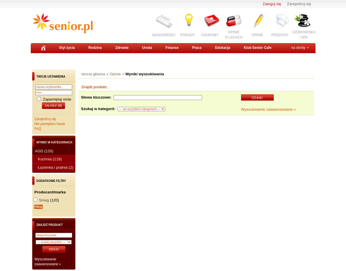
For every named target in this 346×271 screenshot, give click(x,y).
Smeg (44, 200)
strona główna (93, 74)
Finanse (172, 48)
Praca (197, 48)
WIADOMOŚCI (163, 35)
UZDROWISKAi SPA (304, 34)
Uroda (147, 48)
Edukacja (222, 48)
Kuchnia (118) (50, 159)
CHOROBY (210, 35)
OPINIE (257, 35)
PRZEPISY (279, 35)
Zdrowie (122, 48)
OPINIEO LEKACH (233, 34)
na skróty (298, 48)
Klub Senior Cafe (258, 48)
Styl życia (67, 48)
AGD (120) (44, 151)
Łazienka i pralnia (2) (56, 167)
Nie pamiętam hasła (50, 124)
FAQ (38, 129)
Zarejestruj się (299, 4)
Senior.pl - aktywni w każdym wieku (62, 23)
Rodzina (95, 48)
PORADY (187, 35)
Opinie (115, 74)
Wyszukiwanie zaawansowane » (268, 109)
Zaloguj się (272, 4)
